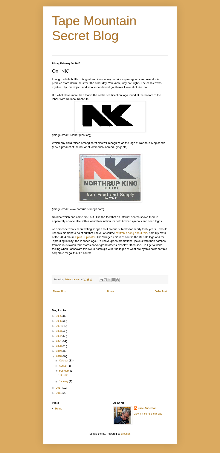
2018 (59, 356)
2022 (59, 336)
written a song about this (131, 233)
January (64, 381)
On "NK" (63, 375)
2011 (59, 392)
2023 (59, 331)
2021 (59, 341)
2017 (59, 387)
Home (110, 291)
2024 (59, 325)
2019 (59, 351)
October (64, 360)
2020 (59, 346)
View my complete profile (148, 413)
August (63, 365)
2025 (59, 320)
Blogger (125, 433)
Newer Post (59, 291)
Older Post (161, 291)
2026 (59, 316)
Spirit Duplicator (85, 237)
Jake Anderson (147, 408)
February (64, 370)
